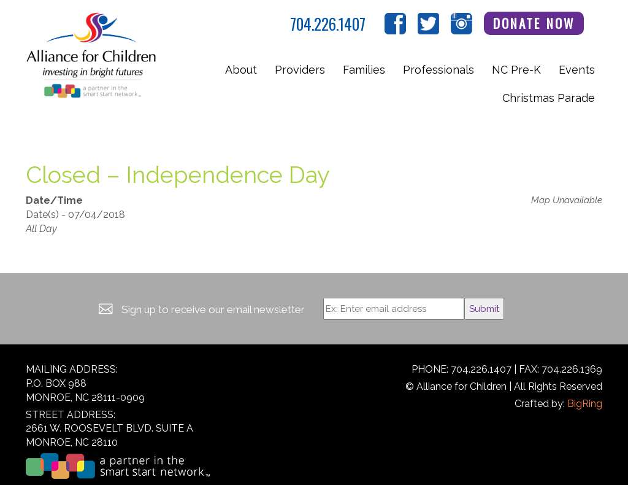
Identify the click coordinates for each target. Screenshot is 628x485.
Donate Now (534, 23)
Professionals (438, 69)
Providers (300, 69)
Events (577, 69)
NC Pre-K (516, 69)
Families (364, 69)
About (241, 69)
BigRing (584, 403)
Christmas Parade (548, 97)
